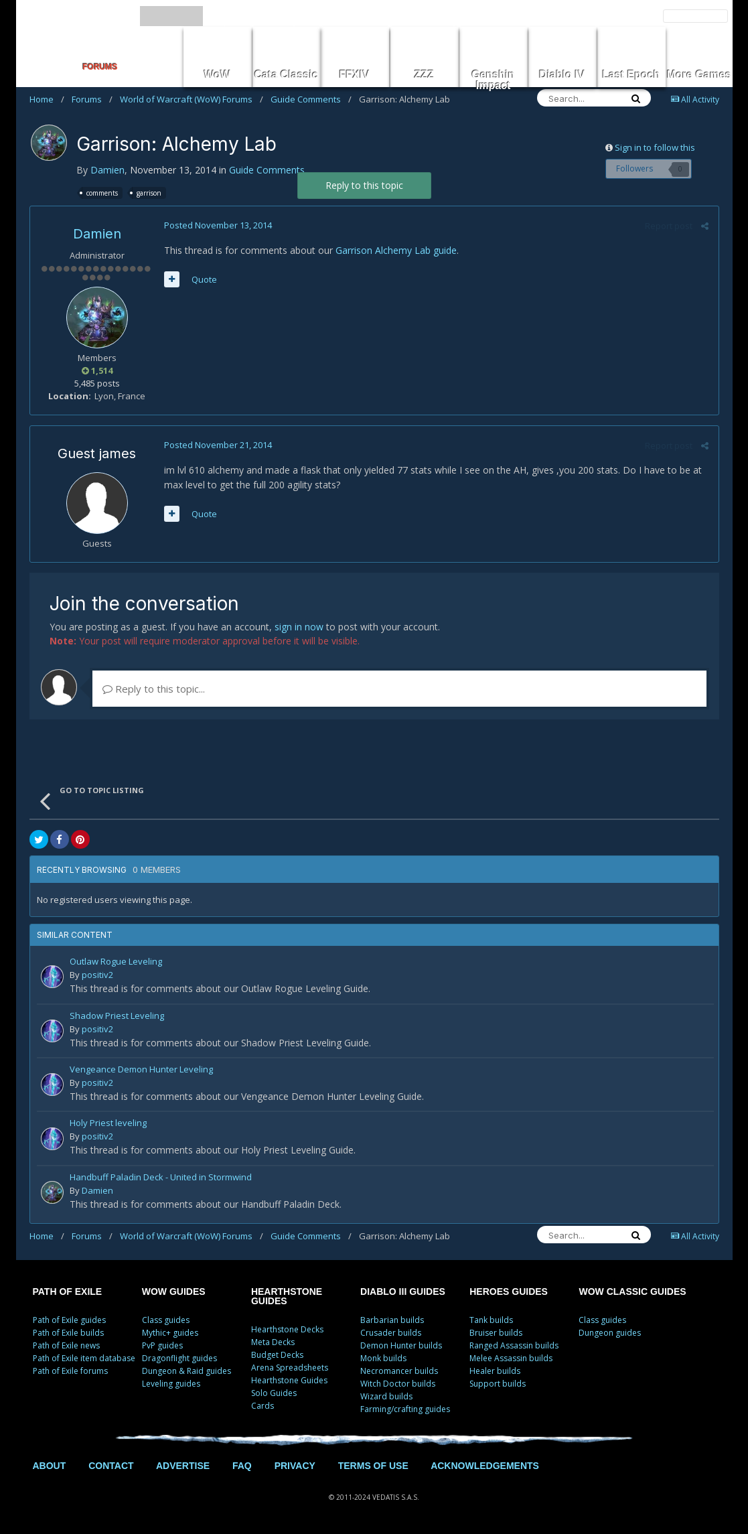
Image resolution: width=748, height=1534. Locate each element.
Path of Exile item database (84, 1358)
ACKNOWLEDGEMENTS (485, 1465)
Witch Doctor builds (397, 1383)
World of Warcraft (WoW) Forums (191, 99)
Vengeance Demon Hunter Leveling (141, 1070)
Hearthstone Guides (289, 1380)
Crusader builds (390, 1332)
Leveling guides (171, 1383)
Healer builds (494, 1371)
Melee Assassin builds (510, 1358)
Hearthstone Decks (287, 1329)
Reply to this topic (364, 185)
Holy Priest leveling (108, 1124)
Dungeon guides (610, 1332)
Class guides (166, 1320)
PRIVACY (295, 1465)
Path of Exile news (66, 1345)
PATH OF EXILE (67, 1291)
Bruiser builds (495, 1332)
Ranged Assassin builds (513, 1345)
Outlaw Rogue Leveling (116, 962)
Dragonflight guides (179, 1358)
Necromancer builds (399, 1371)
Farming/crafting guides (405, 1409)
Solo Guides (274, 1393)
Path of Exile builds (68, 1332)
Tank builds (491, 1320)
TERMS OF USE (373, 1465)
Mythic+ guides (170, 1332)
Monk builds (383, 1358)
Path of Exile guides (69, 1320)
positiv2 (97, 975)
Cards (262, 1405)
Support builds (497, 1383)
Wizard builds (386, 1396)
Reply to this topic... (153, 688)
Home (46, 99)
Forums (92, 99)
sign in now (299, 626)
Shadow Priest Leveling (117, 1017)
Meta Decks (273, 1342)
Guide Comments (311, 99)
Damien (107, 169)
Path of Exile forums (70, 1371)
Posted (218, 225)
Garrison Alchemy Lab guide (396, 250)
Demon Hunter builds (401, 1345)
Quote (204, 279)
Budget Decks (277, 1355)
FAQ (242, 1465)
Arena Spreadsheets (289, 1367)
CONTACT (110, 1465)
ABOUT (49, 1465)
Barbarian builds (392, 1320)
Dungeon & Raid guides (186, 1371)
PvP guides (162, 1345)
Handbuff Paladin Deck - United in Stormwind (161, 1178)
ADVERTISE (183, 1465)
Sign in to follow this (655, 147)
